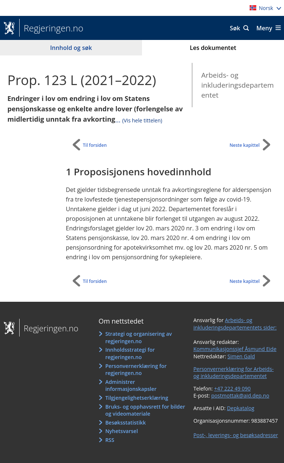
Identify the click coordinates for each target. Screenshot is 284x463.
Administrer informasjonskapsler (131, 385)
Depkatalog (240, 408)
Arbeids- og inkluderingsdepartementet (237, 84)
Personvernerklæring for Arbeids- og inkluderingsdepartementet (233, 372)
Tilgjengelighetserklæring (136, 397)
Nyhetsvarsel (121, 431)
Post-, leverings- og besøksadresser (235, 435)
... (138, 119)
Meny (264, 28)
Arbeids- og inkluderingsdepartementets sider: (235, 324)
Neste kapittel (245, 145)
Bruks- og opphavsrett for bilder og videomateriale (145, 410)
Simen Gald (241, 356)
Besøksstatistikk (125, 422)
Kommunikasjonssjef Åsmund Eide (235, 348)
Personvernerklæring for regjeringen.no (136, 369)
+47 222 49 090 (232, 388)
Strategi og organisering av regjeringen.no (138, 337)
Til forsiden (95, 145)
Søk (235, 28)
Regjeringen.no (51, 28)
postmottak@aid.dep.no (240, 395)
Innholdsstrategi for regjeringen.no (130, 353)
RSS (109, 439)
